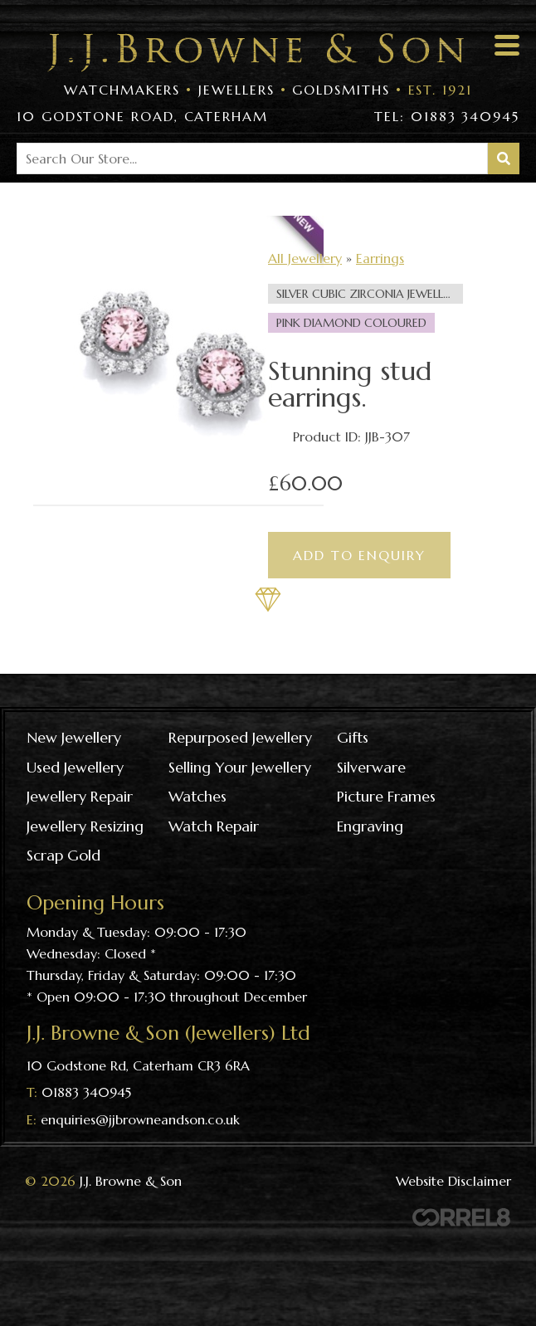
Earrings (380, 258)
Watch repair (213, 826)
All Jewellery (305, 258)
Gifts (352, 737)
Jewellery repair (80, 796)
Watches (197, 796)
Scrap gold (63, 855)
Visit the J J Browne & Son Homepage (255, 52)
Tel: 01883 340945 (446, 116)
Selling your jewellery (239, 767)
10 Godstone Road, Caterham (142, 116)
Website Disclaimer (453, 1180)
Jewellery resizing (85, 826)
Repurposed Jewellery (240, 737)
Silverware (371, 767)
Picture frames (386, 796)
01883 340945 (86, 1092)
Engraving (370, 826)
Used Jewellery (75, 767)
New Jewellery (74, 737)
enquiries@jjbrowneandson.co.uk (140, 1119)
